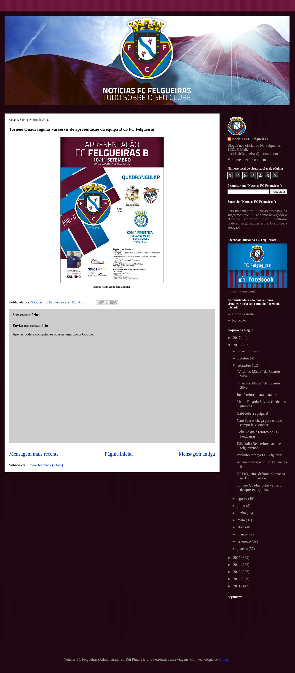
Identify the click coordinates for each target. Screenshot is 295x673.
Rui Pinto (239, 320)
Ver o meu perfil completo (247, 160)
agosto (243, 498)
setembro (245, 365)
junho (242, 513)
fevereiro (245, 541)
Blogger (225, 659)
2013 (237, 572)
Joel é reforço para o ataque (257, 395)
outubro (244, 358)
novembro (245, 351)
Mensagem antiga (197, 454)
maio (242, 520)
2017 (237, 338)
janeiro (243, 549)
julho (242, 506)
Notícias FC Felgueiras (250, 139)
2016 (237, 345)
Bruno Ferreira (243, 314)
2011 (237, 586)
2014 (237, 565)
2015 (237, 557)
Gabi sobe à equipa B (252, 413)
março (243, 534)
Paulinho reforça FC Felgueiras (259, 455)
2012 (237, 579)
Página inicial (119, 454)
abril (241, 527)
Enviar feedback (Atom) (45, 465)
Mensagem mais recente (34, 454)
